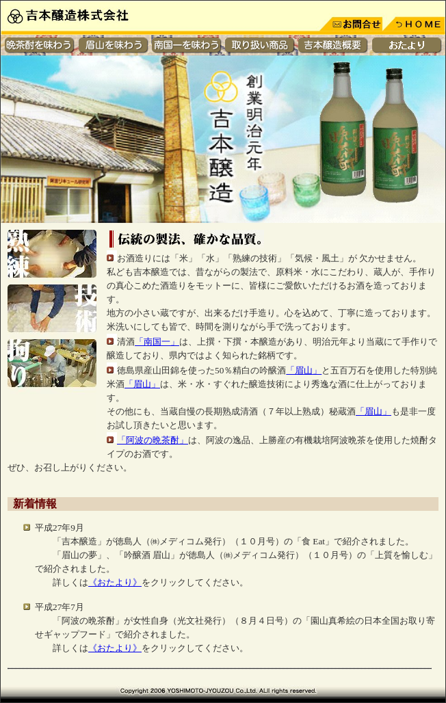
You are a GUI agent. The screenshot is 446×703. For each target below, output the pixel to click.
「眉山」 (304, 370)
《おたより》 (115, 582)
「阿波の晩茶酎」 (152, 440)
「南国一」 (157, 341)
